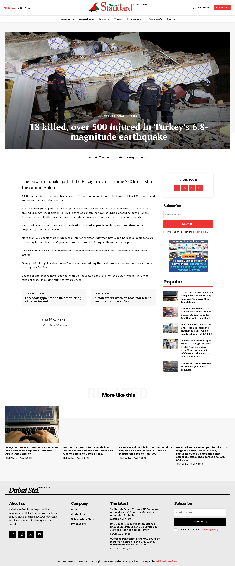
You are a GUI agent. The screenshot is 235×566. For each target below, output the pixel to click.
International (113, 116)
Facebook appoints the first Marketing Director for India (53, 299)
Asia (133, 116)
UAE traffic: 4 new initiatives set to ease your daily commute (197, 366)
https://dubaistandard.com (57, 325)
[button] (25, 7)
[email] (188, 214)
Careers (114, 519)
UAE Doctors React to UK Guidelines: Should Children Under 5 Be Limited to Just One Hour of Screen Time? (196, 313)
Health (114, 534)
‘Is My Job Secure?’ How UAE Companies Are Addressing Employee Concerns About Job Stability (197, 297)
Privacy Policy (200, 232)
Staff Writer (101, 157)
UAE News (115, 549)
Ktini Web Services (166, 561)
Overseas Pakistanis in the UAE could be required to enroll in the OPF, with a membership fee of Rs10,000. (197, 329)
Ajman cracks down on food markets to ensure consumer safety (122, 299)
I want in (188, 224)
